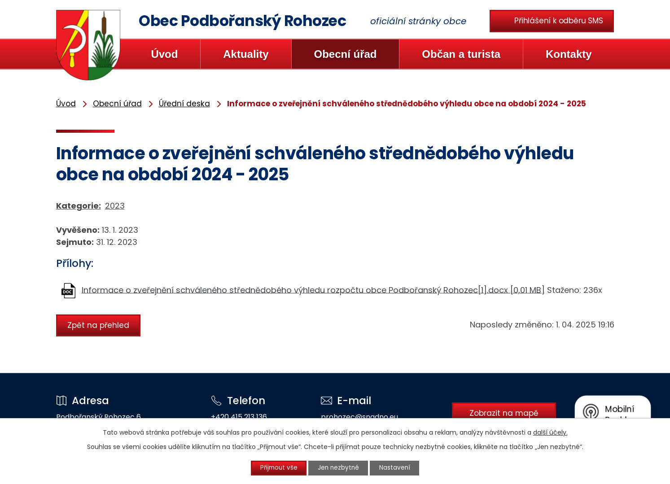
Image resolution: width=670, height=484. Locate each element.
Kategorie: (78, 205)
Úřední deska (184, 103)
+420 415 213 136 (236, 417)
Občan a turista (461, 54)
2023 (115, 205)
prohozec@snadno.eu (354, 417)
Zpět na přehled (100, 324)
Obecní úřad (345, 54)
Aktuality (245, 54)
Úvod (164, 54)
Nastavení (399, 467)
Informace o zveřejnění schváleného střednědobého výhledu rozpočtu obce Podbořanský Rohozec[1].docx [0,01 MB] (313, 289)
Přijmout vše (274, 467)
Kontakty (569, 54)
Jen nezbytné (338, 467)
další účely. (550, 431)
